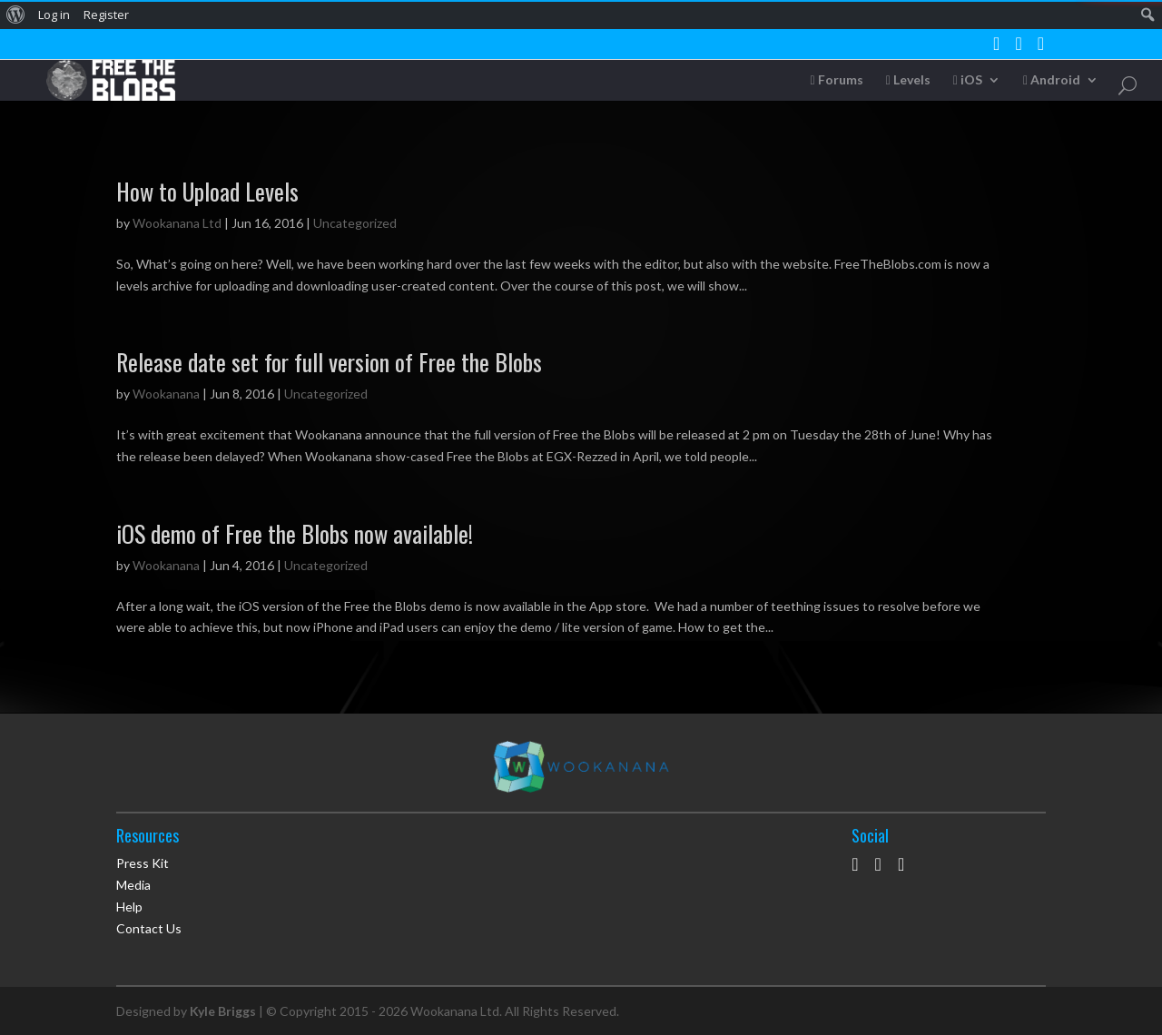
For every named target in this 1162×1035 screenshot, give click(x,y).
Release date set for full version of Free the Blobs (329, 362)
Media (133, 884)
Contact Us (149, 928)
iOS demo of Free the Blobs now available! (294, 533)
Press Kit (142, 863)
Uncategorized (355, 223)
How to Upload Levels (207, 191)
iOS (967, 80)
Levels (908, 80)
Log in (54, 14)
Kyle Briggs (223, 1011)
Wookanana (166, 393)
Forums (837, 80)
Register (106, 14)
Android (1051, 80)
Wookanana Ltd (177, 223)
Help (129, 906)
